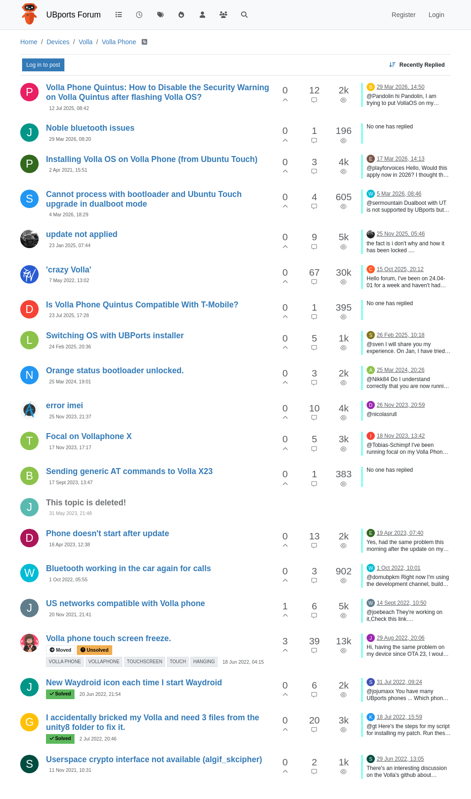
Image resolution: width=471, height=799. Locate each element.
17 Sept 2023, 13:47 (71, 482)
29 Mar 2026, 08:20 (70, 139)
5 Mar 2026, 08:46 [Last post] (399, 194)
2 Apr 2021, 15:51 (68, 170)
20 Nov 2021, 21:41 (70, 614)
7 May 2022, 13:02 (69, 280)
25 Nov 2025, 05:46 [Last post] (401, 234)
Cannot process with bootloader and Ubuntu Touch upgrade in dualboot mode (144, 199)
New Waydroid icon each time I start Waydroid (134, 682)
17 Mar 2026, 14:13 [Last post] (401, 159)
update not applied (82, 234)
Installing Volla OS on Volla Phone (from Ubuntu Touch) (152, 159)
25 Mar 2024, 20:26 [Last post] (401, 370)
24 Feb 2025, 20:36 (70, 346)
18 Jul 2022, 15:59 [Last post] (399, 717)
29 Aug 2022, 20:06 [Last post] (401, 638)
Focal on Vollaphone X (89, 436)
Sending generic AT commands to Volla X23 (129, 471)
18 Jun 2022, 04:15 (243, 662)
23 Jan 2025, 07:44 (70, 245)
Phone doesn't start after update (107, 533)
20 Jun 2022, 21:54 (100, 694)
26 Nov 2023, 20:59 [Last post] (401, 405)
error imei (64, 405)
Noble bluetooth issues (90, 128)
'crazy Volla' (68, 269)
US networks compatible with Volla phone (125, 603)
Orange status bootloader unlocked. (115, 370)
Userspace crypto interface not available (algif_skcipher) (154, 759)
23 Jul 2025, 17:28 (69, 315)
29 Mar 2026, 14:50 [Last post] (401, 87)
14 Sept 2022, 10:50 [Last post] (401, 603)
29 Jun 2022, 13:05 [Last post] (400, 759)
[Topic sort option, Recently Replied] (417, 64)
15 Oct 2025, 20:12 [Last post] (400, 269)
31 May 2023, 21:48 (70, 513)
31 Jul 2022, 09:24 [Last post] (399, 682)
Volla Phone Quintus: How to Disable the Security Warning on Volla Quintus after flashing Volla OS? (157, 92)
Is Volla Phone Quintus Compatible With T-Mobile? (142, 304)
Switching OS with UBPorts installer (115, 335)
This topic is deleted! (86, 502)
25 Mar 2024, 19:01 (70, 381)
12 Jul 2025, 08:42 (69, 108)
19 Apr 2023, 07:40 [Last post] (400, 533)
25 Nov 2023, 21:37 (70, 416)
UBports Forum (73, 14)
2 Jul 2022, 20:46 (98, 738)
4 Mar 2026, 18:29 (68, 214)
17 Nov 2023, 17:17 (70, 447)
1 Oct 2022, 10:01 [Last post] (398, 568)
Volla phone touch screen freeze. (108, 638)
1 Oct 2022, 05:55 (68, 579)
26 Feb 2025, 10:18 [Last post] (401, 335)
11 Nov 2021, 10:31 (70, 770)
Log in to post (43, 65)
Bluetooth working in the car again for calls (128, 568)
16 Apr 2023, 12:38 (69, 544)
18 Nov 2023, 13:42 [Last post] (401, 436)
